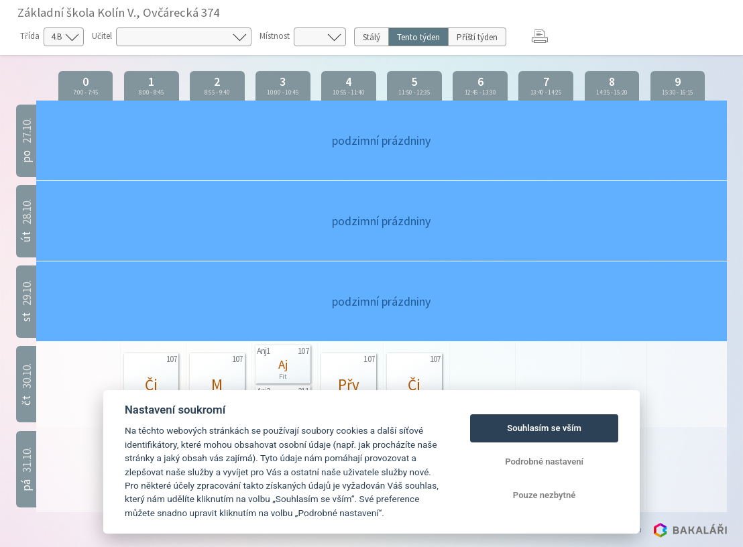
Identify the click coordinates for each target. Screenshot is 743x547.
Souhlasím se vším (544, 428)
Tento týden (418, 37)
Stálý (371, 37)
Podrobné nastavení (544, 462)
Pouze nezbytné (544, 495)
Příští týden (477, 37)
